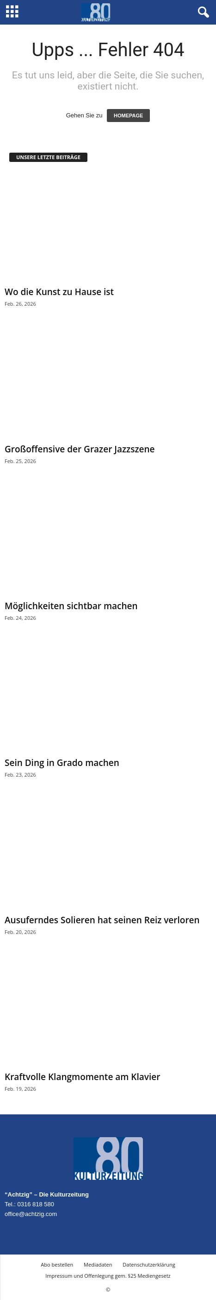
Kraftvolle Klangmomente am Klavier (82, 1077)
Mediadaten (98, 1264)
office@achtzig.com (31, 1213)
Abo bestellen (57, 1264)
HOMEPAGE (128, 115)
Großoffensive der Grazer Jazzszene (80, 449)
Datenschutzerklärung (149, 1264)
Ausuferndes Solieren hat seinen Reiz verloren (102, 920)
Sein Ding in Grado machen (62, 763)
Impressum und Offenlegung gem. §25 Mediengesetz (107, 1275)
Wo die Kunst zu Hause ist (59, 292)
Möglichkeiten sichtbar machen (71, 606)
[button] (201, 12)
